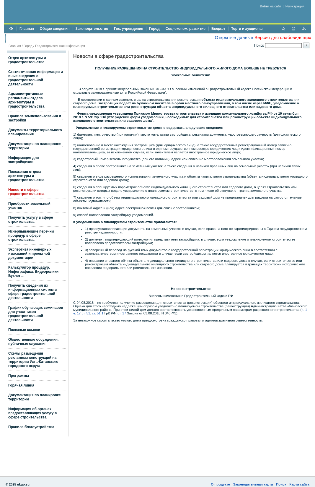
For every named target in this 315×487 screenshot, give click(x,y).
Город (154, 29)
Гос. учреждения (128, 29)
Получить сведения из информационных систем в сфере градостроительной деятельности (32, 291)
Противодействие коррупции (33, 38)
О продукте (220, 484)
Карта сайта (299, 484)
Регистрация (294, 6)
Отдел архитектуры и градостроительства (27, 60)
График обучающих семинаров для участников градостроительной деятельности (35, 314)
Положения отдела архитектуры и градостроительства (26, 176)
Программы (18, 376)
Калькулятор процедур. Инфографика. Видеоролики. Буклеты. (34, 271)
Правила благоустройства (31, 427)
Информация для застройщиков (23, 160)
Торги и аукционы (247, 29)
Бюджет (218, 29)
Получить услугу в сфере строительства (30, 219)
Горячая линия (21, 385)
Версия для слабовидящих (282, 37)
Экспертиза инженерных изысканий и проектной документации (29, 253)
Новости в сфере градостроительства (26, 192)
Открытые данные (234, 37)
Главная (26, 29)
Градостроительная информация (60, 46)
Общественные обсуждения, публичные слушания (33, 341)
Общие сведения (55, 29)
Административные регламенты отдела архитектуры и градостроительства (26, 100)
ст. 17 (121, 313)
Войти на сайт (270, 6)
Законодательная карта (253, 484)
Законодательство (92, 29)
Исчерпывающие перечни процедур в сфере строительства (31, 235)
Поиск (281, 484)
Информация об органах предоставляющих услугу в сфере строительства (32, 413)
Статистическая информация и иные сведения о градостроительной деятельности (35, 78)
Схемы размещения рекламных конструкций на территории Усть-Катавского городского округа (33, 359)
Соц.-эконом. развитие (185, 29)
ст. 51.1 (98, 313)
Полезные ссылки (24, 330)
